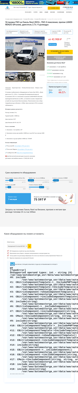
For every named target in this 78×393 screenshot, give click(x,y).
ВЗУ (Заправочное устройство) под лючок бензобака (21, 251)
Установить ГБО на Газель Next (60, 52)
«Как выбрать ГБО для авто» (22, 146)
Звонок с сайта (69, 8)
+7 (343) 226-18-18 (68, 7)
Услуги (35, 12)
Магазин (52, 12)
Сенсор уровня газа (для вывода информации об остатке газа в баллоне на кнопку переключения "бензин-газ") (34, 255)
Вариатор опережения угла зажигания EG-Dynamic (20, 258)
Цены (41, 12)
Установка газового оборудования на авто (13, 19)
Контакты (69, 12)
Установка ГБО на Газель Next (40, 19)
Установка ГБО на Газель (28, 19)
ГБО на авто (28, 12)
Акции (46, 12)
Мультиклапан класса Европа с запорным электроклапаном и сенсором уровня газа (28, 253)
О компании (60, 12)
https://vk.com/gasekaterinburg (25, 152)
